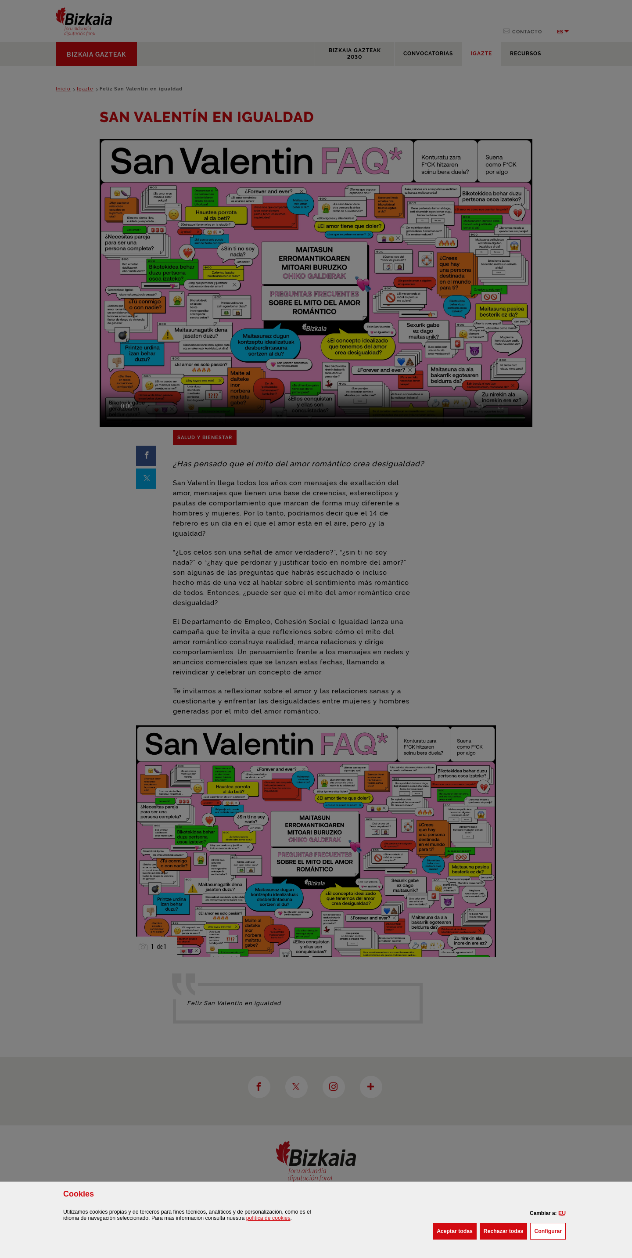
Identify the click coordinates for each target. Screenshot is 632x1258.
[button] (562, 1213)
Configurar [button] (550, 1230)
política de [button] (268, 1218)
